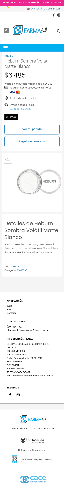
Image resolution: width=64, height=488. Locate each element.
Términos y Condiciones (41, 428)
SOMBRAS (22, 270)
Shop (9, 309)
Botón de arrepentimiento (36, 459)
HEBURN (17, 266)
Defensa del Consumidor (32, 450)
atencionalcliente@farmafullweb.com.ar (27, 330)
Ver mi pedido (32, 129)
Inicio (9, 305)
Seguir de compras (32, 141)
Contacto (11, 313)
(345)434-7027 (14, 326)
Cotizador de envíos (21, 109)
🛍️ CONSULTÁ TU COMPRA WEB (44, 8)
